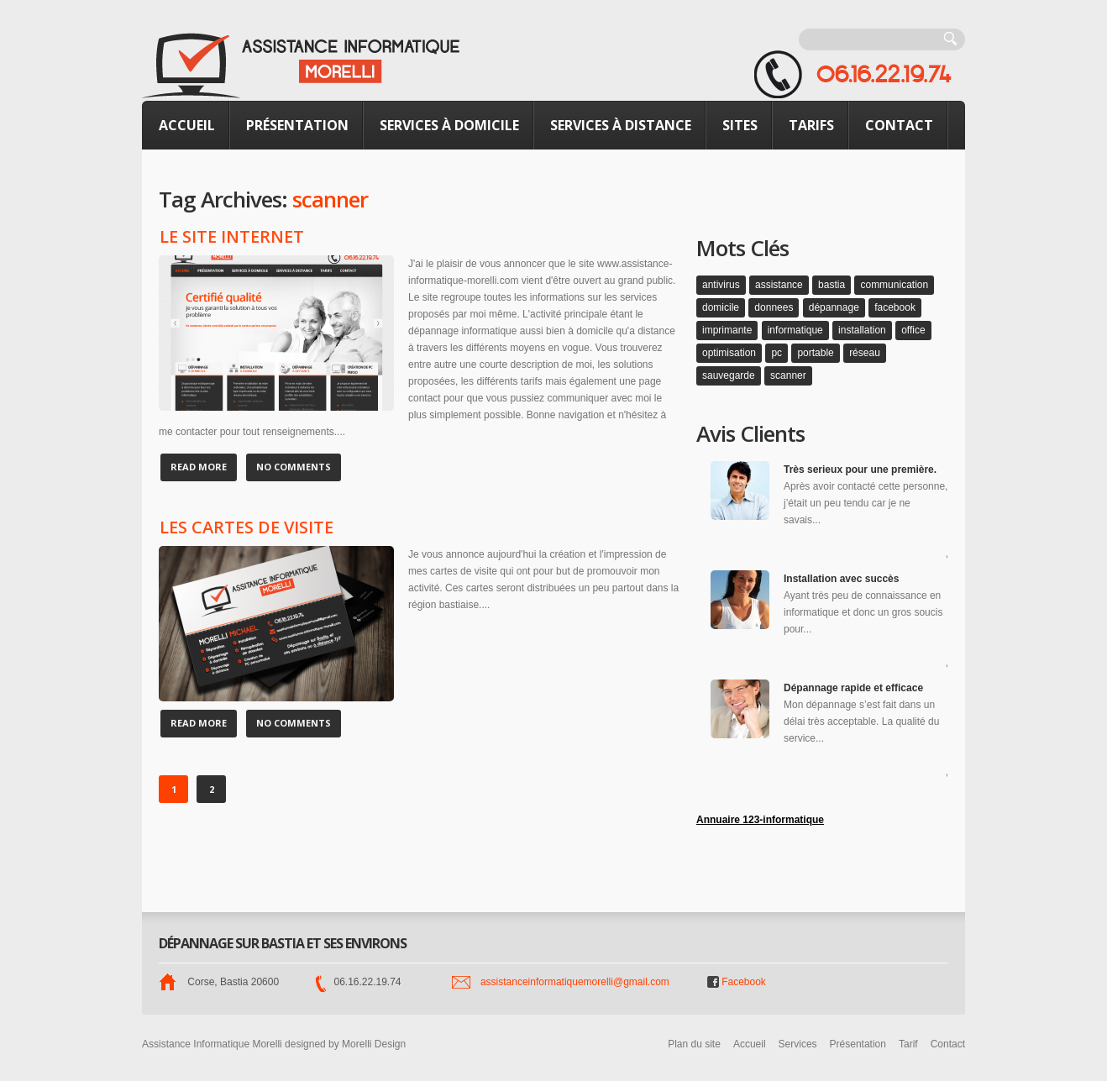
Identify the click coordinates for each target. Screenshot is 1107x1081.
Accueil (187, 125)
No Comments (293, 466)
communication (894, 285)
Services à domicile (449, 125)
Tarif (908, 1044)
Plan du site (694, 1044)
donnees (773, 307)
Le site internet (232, 236)
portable (815, 353)
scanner (788, 375)
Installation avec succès (841, 579)
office (913, 330)
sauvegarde (728, 375)
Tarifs (811, 125)
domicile (720, 307)
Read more (199, 466)
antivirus (721, 285)
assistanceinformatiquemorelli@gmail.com (574, 982)
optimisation (729, 353)
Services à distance (620, 125)
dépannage (834, 307)
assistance (779, 285)
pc (776, 353)
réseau (864, 353)
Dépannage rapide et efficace (853, 688)
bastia (831, 285)
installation (862, 330)
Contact (899, 125)
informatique (795, 330)
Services (798, 1044)
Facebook (736, 982)
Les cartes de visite (246, 527)
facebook (895, 307)
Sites (740, 125)
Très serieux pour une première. (860, 469)
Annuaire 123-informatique (760, 820)
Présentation (297, 125)
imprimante (727, 330)
